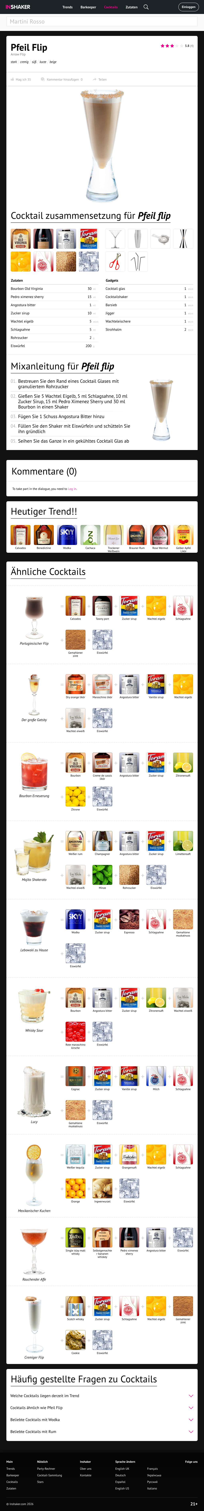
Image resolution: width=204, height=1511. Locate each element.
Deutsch (120, 1475)
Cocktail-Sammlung (49, 1475)
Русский (152, 1482)
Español (120, 1482)
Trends (68, 7)
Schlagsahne (20, 329)
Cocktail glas (115, 288)
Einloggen (189, 7)
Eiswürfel (18, 345)
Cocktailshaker (117, 296)
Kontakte (85, 1475)
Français (152, 1469)
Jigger (110, 313)
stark (14, 61)
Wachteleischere (118, 321)
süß (34, 61)
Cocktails (111, 7)
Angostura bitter (23, 305)
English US (122, 1488)
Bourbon (27, 288)
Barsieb (111, 305)
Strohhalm (114, 329)
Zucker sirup (20, 313)
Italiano (152, 1488)
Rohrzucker (19, 337)
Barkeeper (88, 7)
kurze (43, 61)
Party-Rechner (46, 1469)
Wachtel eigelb (22, 321)
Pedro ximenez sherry (27, 296)
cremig (24, 61)
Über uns (85, 1469)
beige (53, 61)
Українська (154, 1475)
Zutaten (132, 7)
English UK (122, 1469)
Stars (40, 1482)
